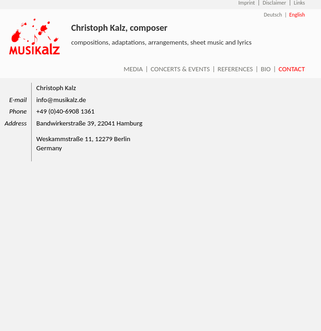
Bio (266, 69)
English (297, 14)
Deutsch (273, 14)
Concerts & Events (180, 69)
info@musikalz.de (61, 100)
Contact (291, 69)
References (235, 69)
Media (133, 69)
